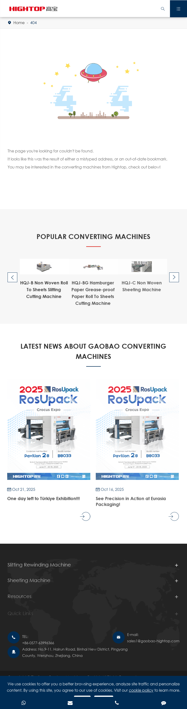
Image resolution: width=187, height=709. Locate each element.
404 (33, 22)
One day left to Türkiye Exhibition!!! (42, 498)
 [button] (12, 277)
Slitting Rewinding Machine (39, 566)
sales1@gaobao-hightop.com (153, 640)
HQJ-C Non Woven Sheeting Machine (140, 286)
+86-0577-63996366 (38, 642)
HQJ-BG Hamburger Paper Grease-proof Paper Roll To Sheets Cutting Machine (91, 293)
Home (19, 22)
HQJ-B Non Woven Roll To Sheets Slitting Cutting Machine (43, 289)
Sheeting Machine (29, 582)
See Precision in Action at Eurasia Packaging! (129, 501)
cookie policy (141, 690)
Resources (19, 598)
